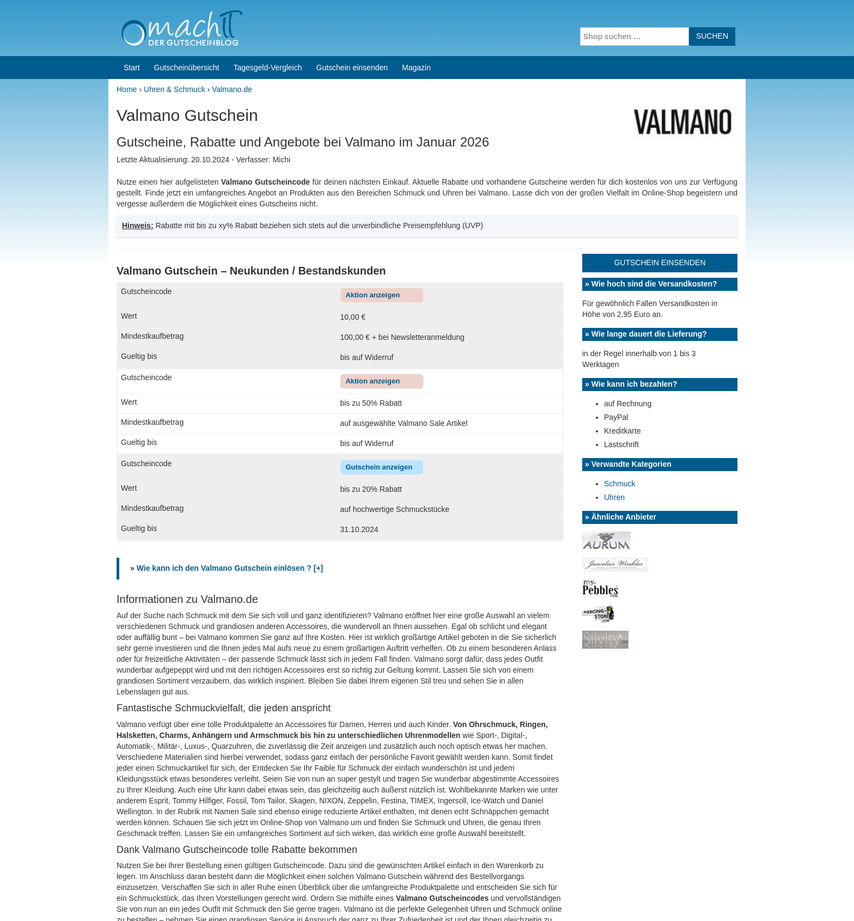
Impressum (678, 898)
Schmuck (620, 338)
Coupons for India (346, 851)
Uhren (614, 352)
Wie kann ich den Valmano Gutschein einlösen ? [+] (230, 423)
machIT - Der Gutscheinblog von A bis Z (202, 898)
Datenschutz (724, 898)
